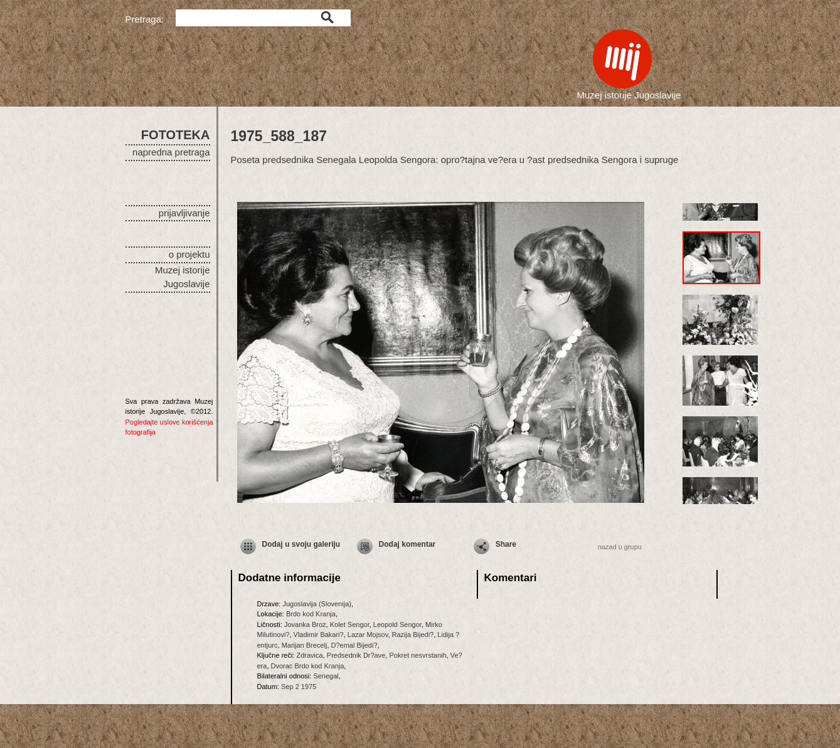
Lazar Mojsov (368, 634)
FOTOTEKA (175, 135)
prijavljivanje (184, 213)
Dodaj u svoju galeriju (301, 544)
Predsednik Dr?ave (356, 655)
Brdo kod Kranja (311, 614)
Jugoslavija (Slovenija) (316, 604)
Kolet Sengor (349, 624)
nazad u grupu (620, 546)
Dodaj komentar (407, 544)
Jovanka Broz (305, 624)
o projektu (189, 254)
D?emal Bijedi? (354, 645)
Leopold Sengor (397, 624)
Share (506, 544)
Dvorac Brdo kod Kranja (307, 666)
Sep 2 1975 (298, 686)
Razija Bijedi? (413, 634)
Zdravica (309, 655)
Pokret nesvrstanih (417, 655)
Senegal (325, 676)
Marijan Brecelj (304, 645)
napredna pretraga (171, 152)
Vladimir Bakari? (319, 634)
